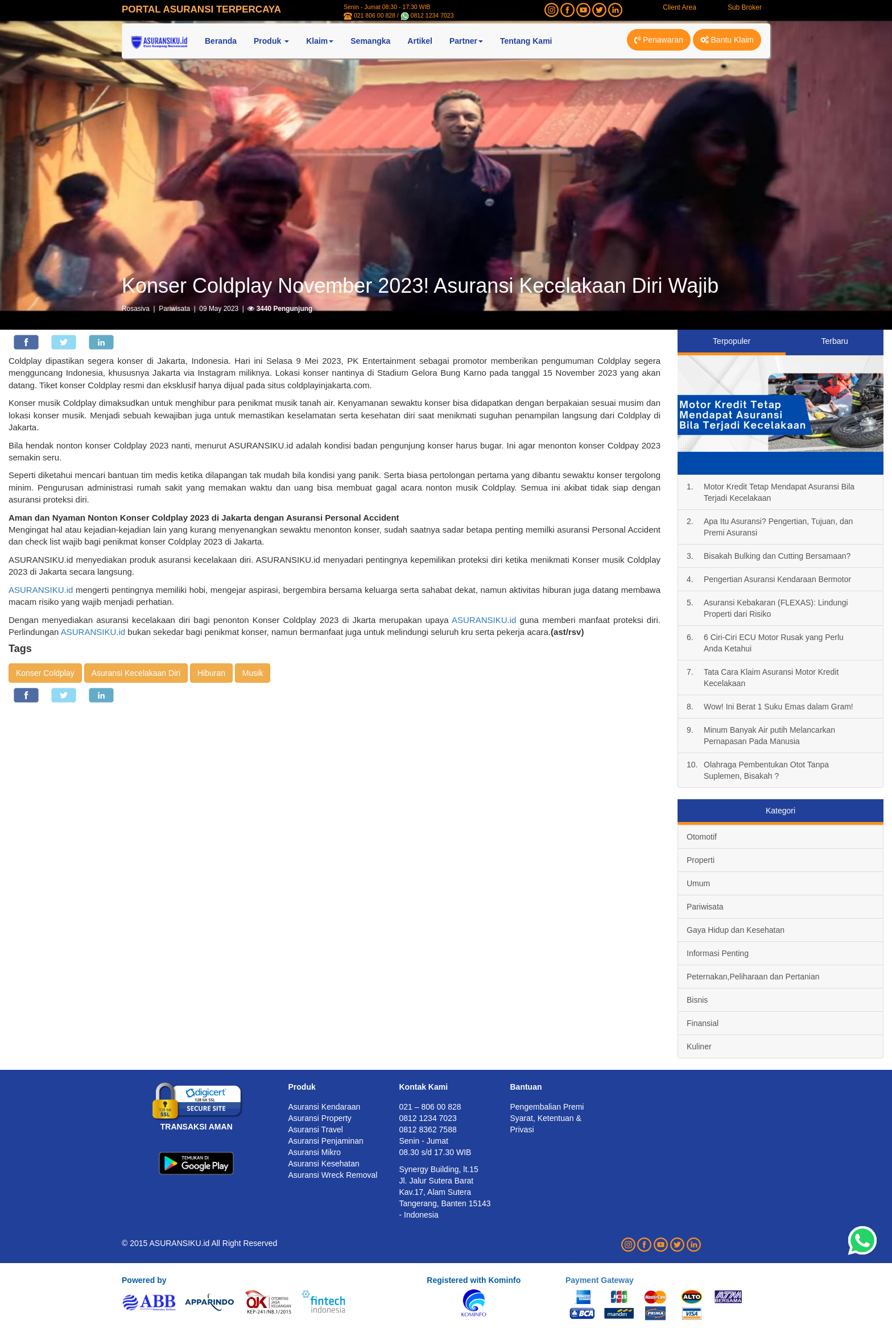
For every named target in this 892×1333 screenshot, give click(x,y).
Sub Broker (745, 7)
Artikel (419, 40)
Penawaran (658, 39)
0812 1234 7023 (432, 15)
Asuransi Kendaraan (324, 1106)
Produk (302, 1086)
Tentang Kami (526, 40)
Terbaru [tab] (834, 341)
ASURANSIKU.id (41, 590)
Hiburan (211, 673)
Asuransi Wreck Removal (333, 1175)
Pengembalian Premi (547, 1106)
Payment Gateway (599, 1280)
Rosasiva (136, 309)
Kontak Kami (423, 1086)
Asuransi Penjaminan (326, 1140)
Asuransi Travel (315, 1129)
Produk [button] (271, 40)
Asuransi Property (320, 1118)
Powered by (144, 1280)
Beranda (221, 40)
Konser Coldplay (45, 673)
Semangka (370, 40)
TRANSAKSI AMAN (196, 1126)
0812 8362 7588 (428, 1129)
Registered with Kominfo (474, 1280)
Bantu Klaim (727, 39)
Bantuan (526, 1086)
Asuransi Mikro (314, 1152)
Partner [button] (466, 40)
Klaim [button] (319, 40)
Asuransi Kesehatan (324, 1163)
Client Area (679, 7)
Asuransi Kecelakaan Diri (136, 673)
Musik (252, 673)
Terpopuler (731, 341)
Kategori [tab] (780, 810)
